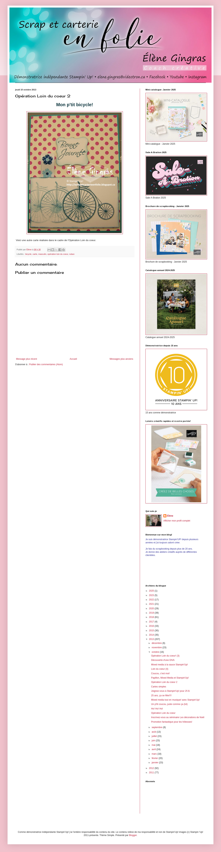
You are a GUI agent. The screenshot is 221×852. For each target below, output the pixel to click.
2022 (152, 599)
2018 (152, 617)
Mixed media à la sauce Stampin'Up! (169, 664)
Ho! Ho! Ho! (157, 708)
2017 (152, 621)
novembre (157, 647)
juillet (155, 736)
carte (35, 254)
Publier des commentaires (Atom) (46, 364)
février (155, 758)
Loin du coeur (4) (159, 669)
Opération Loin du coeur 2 (164, 682)
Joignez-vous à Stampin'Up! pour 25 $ (170, 691)
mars (154, 754)
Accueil (73, 359)
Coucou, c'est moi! (160, 673)
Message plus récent (26, 359)
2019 (152, 613)
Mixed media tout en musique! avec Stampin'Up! (175, 700)
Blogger (133, 835)
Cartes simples (158, 686)
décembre (157, 643)
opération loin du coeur (57, 254)
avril (154, 749)
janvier (155, 762)
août (154, 732)
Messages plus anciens (121, 359)
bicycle (28, 254)
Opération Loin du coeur (163, 713)
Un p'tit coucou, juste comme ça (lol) (169, 704)
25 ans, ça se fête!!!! (161, 695)
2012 (152, 768)
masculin (42, 254)
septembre (157, 727)
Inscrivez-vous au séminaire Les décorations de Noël (177, 717)
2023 (152, 595)
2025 (152, 590)
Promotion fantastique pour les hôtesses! (171, 722)
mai (154, 745)
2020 (152, 608)
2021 (152, 604)
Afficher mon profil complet (176, 520)
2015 (152, 630)
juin (154, 740)
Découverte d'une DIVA (163, 660)
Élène (170, 516)
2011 (152, 772)
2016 (152, 626)
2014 (152, 635)
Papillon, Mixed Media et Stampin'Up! (170, 677)
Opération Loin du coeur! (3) (165, 655)
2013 (152, 639)
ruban (72, 254)
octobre (156, 652)
